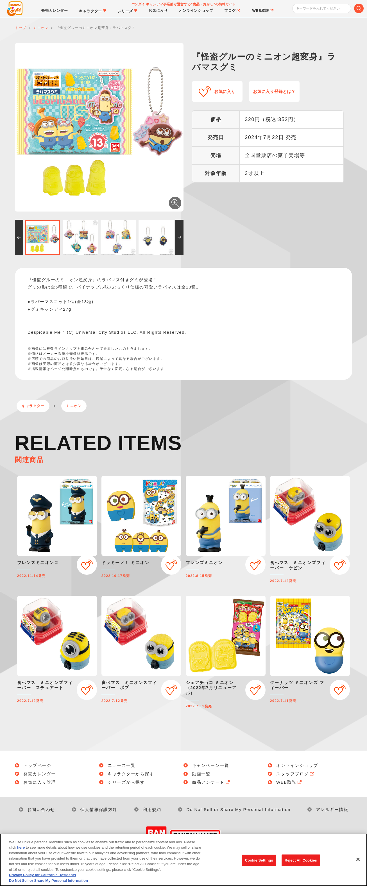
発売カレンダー (39, 774)
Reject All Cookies (301, 863)
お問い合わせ (41, 809)
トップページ (37, 765)
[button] (19, 237)
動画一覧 (201, 774)
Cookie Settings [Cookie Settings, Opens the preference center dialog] (259, 863)
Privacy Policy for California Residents (42, 878)
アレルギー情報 (332, 809)
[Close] (358, 863)
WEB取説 (289, 782)
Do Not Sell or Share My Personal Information (239, 809)
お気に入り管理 (39, 782)
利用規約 (152, 809)
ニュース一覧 (121, 765)
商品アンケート (211, 782)
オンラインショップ (297, 765)
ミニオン (73, 406)
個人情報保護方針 (98, 809)
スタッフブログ (295, 774)
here (21, 851)
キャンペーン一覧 (210, 765)
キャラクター (33, 406)
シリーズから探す (126, 782)
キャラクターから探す (131, 774)
